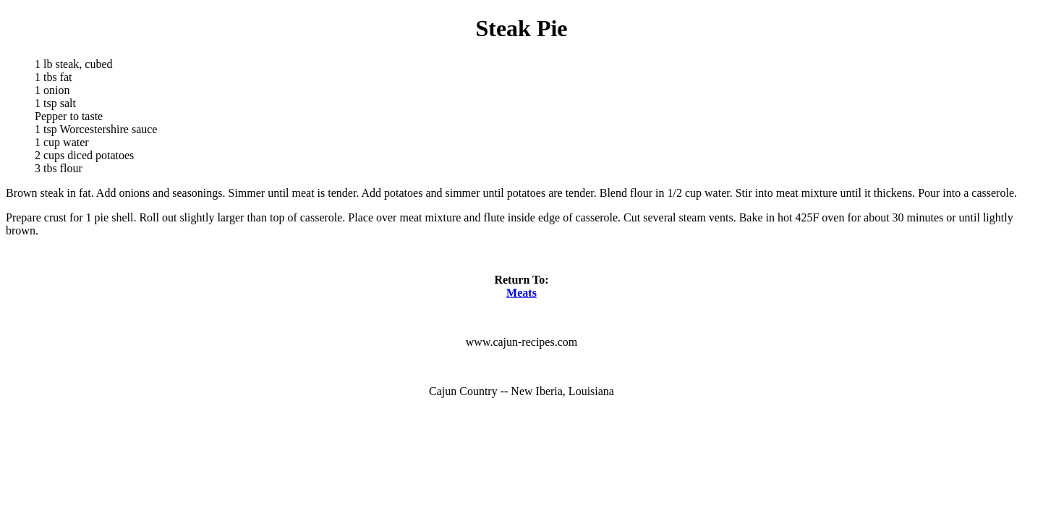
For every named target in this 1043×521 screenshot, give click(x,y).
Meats (521, 293)
